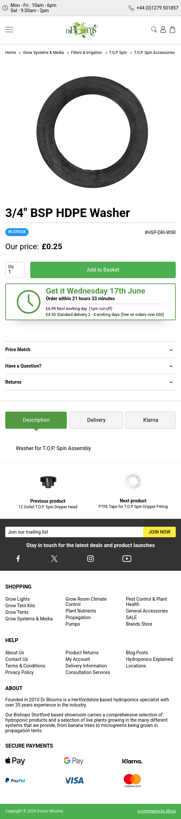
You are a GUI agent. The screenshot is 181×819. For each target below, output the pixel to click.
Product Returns (81, 652)
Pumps (72, 624)
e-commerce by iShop (157, 811)
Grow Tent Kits (20, 605)
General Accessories (147, 611)
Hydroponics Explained (149, 659)
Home (10, 52)
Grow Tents (17, 612)
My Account (77, 659)
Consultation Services (87, 672)
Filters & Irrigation (84, 52)
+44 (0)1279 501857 (157, 8)
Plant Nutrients (80, 611)
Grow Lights (17, 599)
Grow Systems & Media (41, 52)
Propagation (77, 617)
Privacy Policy (19, 672)
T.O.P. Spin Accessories (152, 52)
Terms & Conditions (25, 665)
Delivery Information (86, 665)
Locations (136, 665)
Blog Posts (137, 652)
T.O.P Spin (116, 52)
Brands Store (139, 624)
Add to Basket (103, 270)
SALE (131, 617)
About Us (14, 652)
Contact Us (16, 659)
